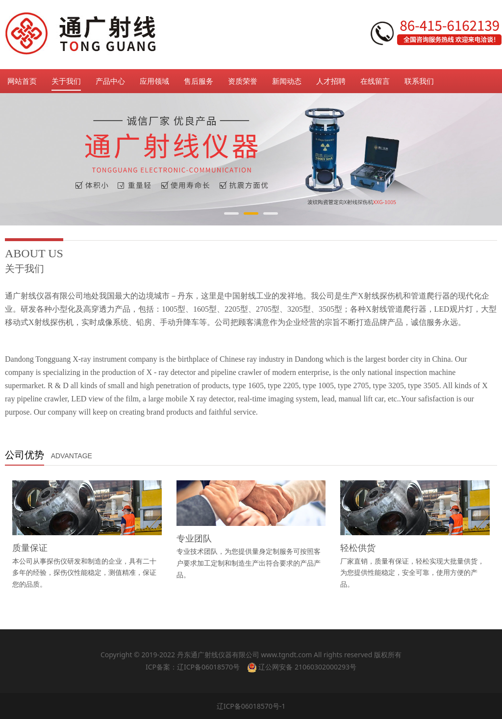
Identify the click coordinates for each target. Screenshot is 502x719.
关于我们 (66, 81)
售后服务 (198, 81)
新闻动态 (286, 81)
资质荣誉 (242, 81)
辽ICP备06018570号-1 (251, 706)
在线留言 (375, 81)
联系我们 (419, 81)
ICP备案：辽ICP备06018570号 (193, 666)
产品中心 (110, 81)
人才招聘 (331, 81)
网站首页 (22, 81)
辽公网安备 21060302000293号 (301, 667)
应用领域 (154, 81)
